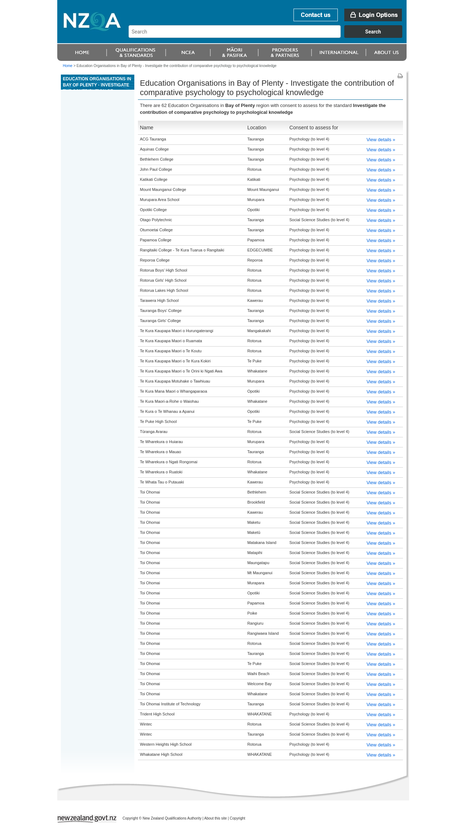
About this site (215, 818)
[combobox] (269, 36)
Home (68, 66)
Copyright (237, 818)
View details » (381, 139)
